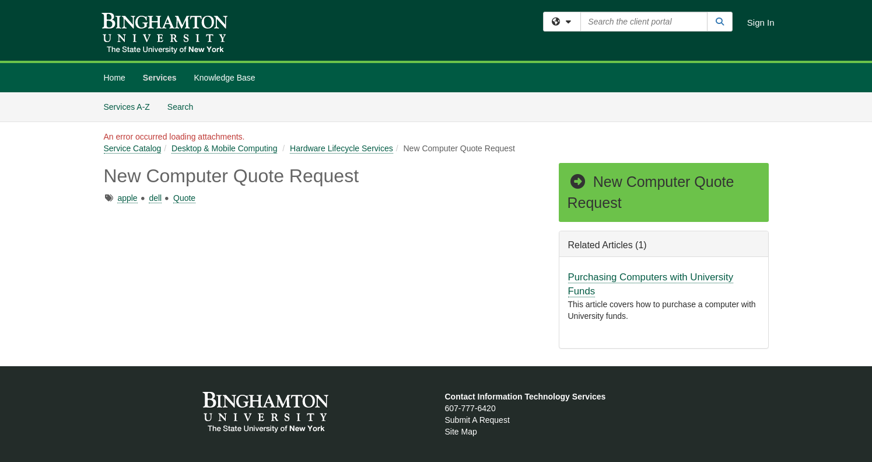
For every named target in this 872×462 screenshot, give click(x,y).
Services (160, 77)
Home (114, 77)
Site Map (461, 431)
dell (155, 198)
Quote (184, 198)
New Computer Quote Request (651, 192)
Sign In (761, 22)
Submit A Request (477, 420)
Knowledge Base (224, 77)
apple (127, 198)
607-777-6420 (470, 408)
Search (184, 106)
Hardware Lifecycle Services (341, 148)
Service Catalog (133, 148)
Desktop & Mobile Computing (224, 148)
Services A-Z (127, 107)
